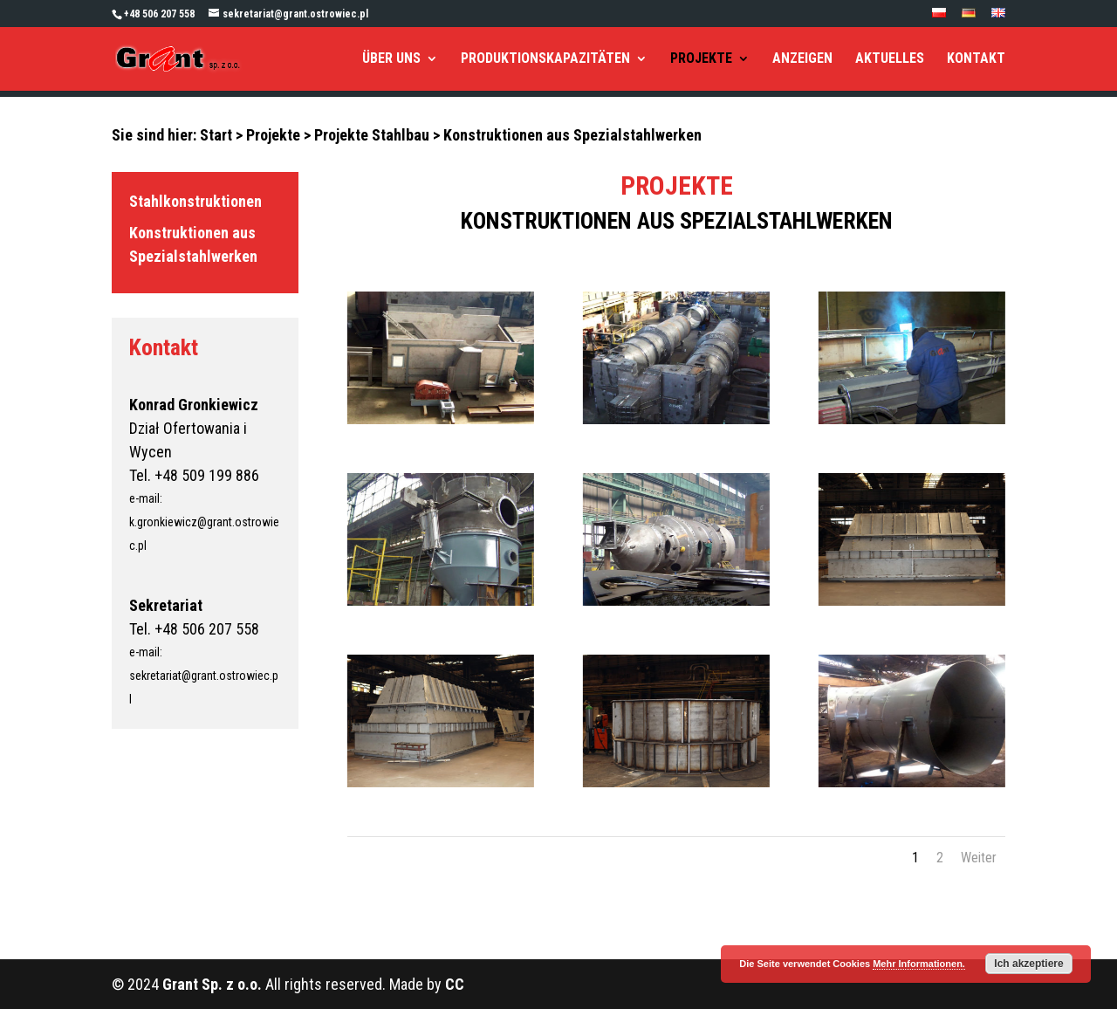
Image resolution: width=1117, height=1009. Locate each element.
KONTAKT (976, 59)
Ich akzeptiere (1028, 964)
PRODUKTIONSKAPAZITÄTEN (545, 59)
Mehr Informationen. (919, 963)
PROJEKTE (701, 59)
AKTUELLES (889, 59)
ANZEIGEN (802, 59)
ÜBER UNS (391, 59)
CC (454, 984)
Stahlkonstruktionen (195, 201)
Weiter (979, 857)
